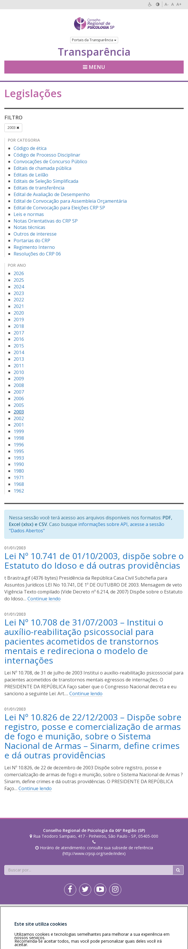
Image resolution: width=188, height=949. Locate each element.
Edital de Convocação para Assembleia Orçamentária (70, 201)
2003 (13, 127)
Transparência (94, 52)
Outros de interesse (35, 234)
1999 (19, 431)
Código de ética (30, 148)
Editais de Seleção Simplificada (46, 181)
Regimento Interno (34, 247)
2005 (19, 405)
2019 (19, 319)
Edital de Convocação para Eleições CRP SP (59, 207)
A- (167, 4)
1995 (19, 451)
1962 (19, 491)
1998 (19, 438)
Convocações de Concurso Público (50, 161)
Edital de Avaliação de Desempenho (52, 194)
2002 (19, 418)
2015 (19, 346)
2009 (19, 378)
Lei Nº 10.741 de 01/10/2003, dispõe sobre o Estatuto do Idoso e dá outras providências (94, 560)
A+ (179, 4)
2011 (19, 365)
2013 (19, 359)
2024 (19, 286)
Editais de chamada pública (42, 168)
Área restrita (18, 910)
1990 (19, 464)
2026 (19, 273)
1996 (19, 444)
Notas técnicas (29, 227)
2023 (19, 293)
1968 (19, 484)
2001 (19, 425)
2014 (19, 352)
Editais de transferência (39, 188)
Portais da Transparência (94, 39)
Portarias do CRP (32, 240)
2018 (19, 326)
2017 (19, 333)
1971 (19, 477)
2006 (19, 398)
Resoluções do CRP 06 (37, 254)
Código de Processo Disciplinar (47, 155)
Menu (94, 66)
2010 (19, 372)
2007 (19, 392)
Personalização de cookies (29, 915)
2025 (19, 280)
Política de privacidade (53, 910)
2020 (19, 313)
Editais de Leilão (31, 175)
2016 (19, 339)
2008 (19, 385)
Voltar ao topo (170, 910)
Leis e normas (29, 214)
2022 (19, 299)
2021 (19, 306)
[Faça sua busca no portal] (88, 870)
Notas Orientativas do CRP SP (46, 221)
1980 (19, 471)
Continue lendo (44, 598)
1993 (19, 458)
